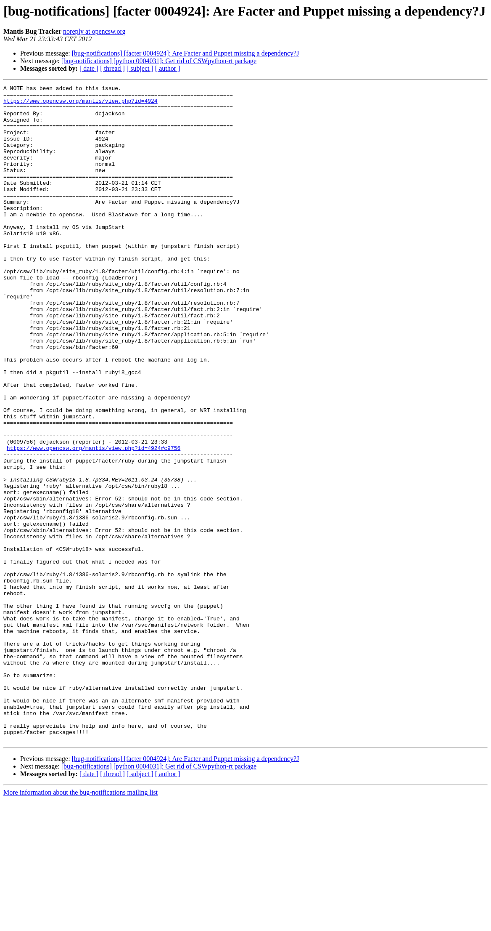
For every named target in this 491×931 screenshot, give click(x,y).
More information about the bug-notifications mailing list (80, 923)
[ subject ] (140, 68)
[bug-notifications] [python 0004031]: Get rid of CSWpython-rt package (158, 60)
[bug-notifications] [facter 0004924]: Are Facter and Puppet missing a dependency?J (185, 53)
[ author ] (167, 68)
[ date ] (88, 68)
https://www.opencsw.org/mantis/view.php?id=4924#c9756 (93, 521)
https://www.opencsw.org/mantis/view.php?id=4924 (80, 104)
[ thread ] (112, 68)
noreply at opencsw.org (94, 31)
